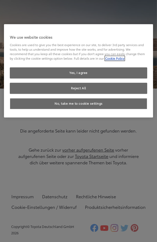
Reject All (78, 88)
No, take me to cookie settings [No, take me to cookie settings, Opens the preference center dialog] (78, 103)
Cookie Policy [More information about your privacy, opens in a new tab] (114, 58)
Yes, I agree (78, 73)
